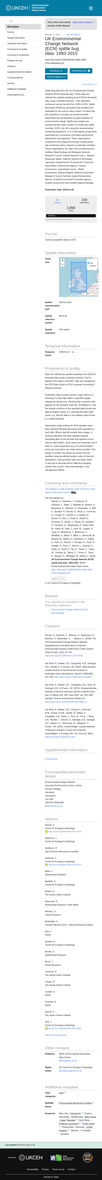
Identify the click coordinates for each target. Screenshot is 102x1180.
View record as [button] (88, 84)
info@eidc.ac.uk (68, 1061)
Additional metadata (16, 89)
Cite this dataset (56, 77)
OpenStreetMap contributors (88, 296)
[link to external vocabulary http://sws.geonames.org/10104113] (82, 1114)
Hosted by (26, 1158)
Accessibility (32, 1169)
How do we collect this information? (59, 219)
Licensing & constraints (18, 55)
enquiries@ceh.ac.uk (70, 1071)
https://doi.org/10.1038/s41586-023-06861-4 (65, 702)
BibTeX (55, 579)
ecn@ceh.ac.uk (53, 806)
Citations (11, 66)
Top (10, 21)
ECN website (51, 759)
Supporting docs (81, 71)
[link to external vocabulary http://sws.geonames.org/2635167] (68, 1131)
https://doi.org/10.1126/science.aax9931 (73, 677)
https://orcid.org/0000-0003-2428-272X (63, 865)
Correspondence (15, 78)
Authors (11, 83)
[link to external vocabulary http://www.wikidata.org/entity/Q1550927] (80, 1124)
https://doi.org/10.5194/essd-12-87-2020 (64, 656)
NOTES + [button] (52, 216)
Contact (71, 1169)
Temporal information (17, 43)
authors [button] (62, 1035)
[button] (63, 261)
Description (13, 27)
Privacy (45, 1169)
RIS (62, 579)
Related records (14, 60)
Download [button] (56, 71)
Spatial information (16, 38)
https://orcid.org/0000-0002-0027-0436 (63, 832)
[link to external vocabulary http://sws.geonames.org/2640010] (59, 1127)
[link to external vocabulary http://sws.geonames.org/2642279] (76, 1120)
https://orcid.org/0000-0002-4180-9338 (63, 1028)
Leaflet (71, 296)
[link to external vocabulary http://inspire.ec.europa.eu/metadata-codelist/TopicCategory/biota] (64, 1093)
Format (10, 32)
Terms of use (58, 1169)
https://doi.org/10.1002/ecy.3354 (60, 737)
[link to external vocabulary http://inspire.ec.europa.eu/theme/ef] (93, 1103)
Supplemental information (19, 72)
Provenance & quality (17, 49)
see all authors (73, 34)
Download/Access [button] (15, 95)
